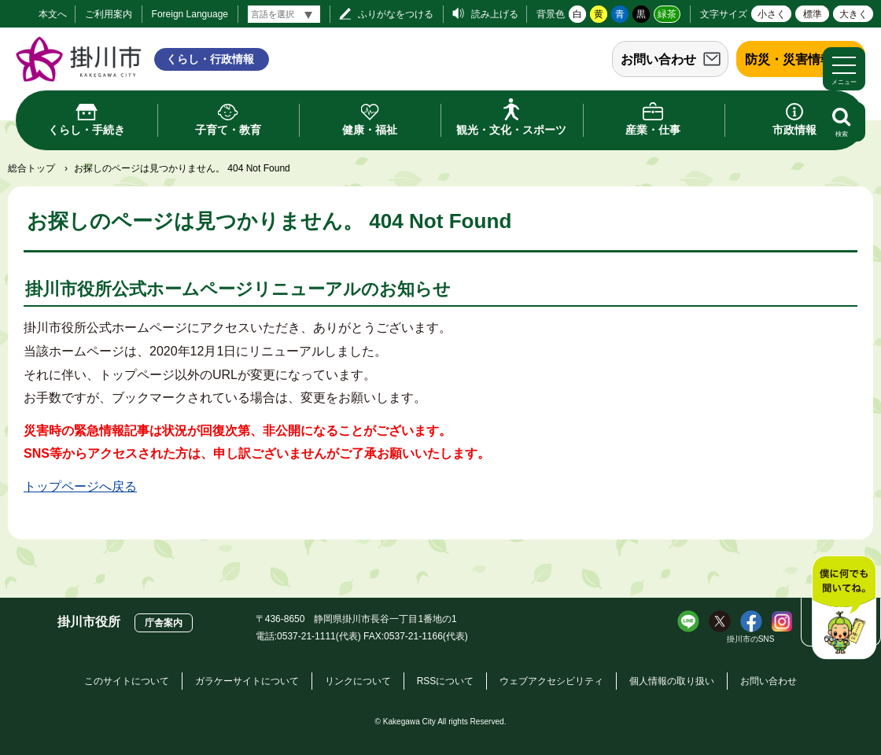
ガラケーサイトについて (247, 681)
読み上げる (494, 14)
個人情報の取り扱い (671, 681)
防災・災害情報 (789, 59)
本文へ (53, 14)
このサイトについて (126, 681)
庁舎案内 (163, 622)
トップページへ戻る (80, 486)
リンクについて (358, 681)
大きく (853, 14)
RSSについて (445, 681)
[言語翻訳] (284, 14)
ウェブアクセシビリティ (551, 681)
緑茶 (667, 14)
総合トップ (31, 168)
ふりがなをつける (395, 14)
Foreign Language (190, 14)
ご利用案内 (108, 14)
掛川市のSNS (751, 639)
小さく (772, 14)
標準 (812, 14)
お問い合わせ (658, 59)
